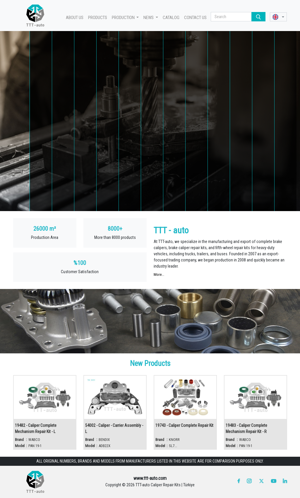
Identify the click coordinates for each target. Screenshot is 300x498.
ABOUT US (74, 17)
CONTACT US (195, 17)
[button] (278, 16)
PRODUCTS (97, 17)
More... (159, 274)
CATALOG (171, 17)
